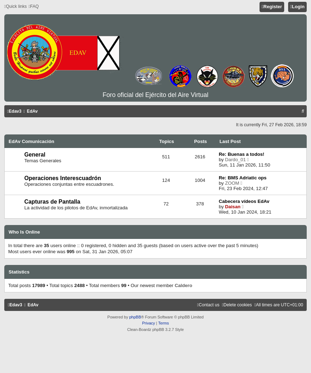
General (34, 155)
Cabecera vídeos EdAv (244, 201)
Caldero (183, 285)
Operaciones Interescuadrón (62, 178)
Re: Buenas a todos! (242, 154)
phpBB (135, 317)
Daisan (233, 206)
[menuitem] (34, 6)
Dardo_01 (235, 159)
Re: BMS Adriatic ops (243, 177)
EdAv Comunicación (31, 141)
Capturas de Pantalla (52, 202)
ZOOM (232, 183)
